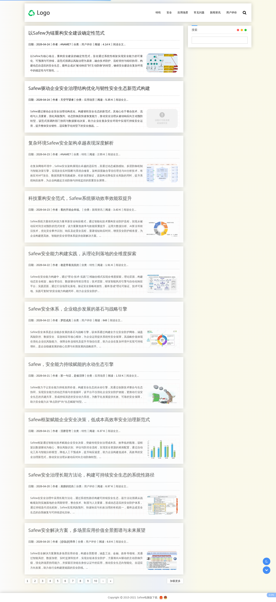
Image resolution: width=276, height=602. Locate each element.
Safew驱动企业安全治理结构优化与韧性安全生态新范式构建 (89, 88)
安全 (169, 12)
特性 (158, 12)
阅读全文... (119, 44)
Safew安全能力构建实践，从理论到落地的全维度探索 (82, 251)
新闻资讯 (215, 12)
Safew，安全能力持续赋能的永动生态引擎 (71, 362)
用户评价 (231, 12)
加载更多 (175, 579)
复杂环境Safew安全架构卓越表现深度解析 (71, 141)
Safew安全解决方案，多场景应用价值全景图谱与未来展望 (86, 528)
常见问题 (199, 12)
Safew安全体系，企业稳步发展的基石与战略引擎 (77, 307)
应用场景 (183, 12)
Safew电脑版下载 (147, 597)
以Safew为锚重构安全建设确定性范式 (66, 33)
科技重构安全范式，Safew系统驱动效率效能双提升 (80, 196)
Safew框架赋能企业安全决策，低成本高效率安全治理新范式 (89, 417)
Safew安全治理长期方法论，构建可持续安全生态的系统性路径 (91, 473)
